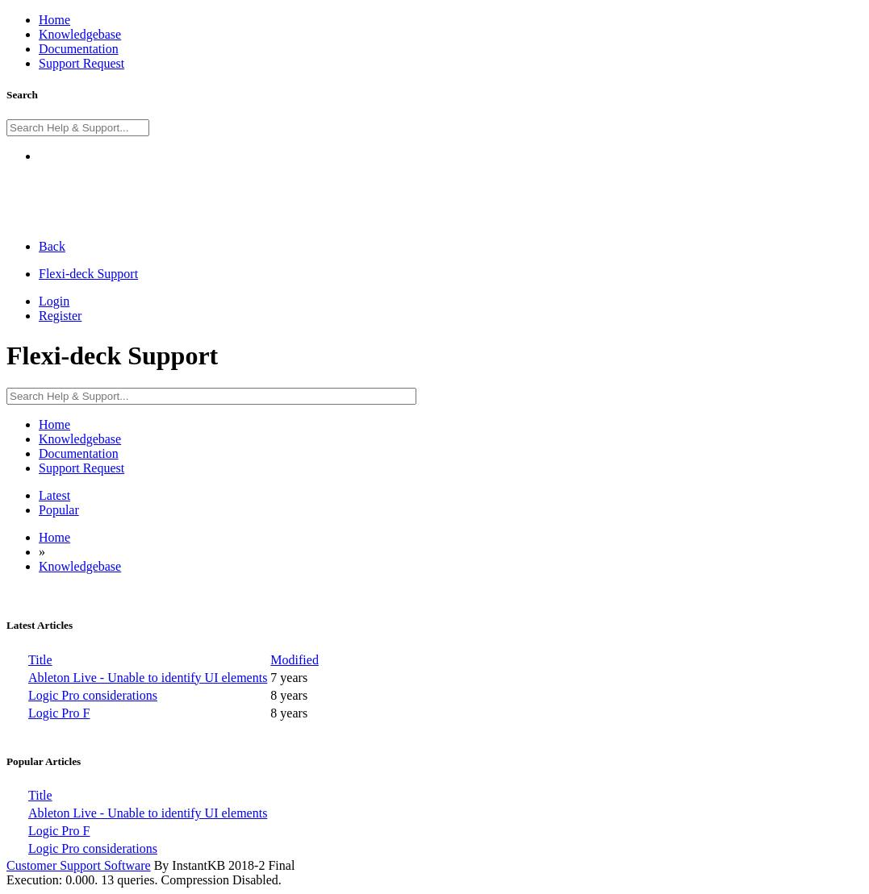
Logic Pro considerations (92, 695)
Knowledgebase (80, 566)
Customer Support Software (78, 865)
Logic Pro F (59, 713)
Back (52, 246)
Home (54, 537)
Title (40, 660)
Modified (294, 660)
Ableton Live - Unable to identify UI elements (147, 677)
